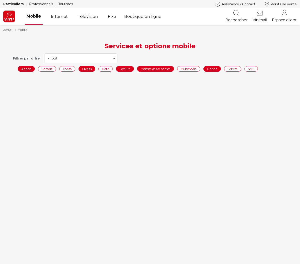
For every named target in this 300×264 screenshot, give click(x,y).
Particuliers (14, 4)
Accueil (8, 30)
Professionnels (41, 4)
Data (105, 69)
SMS (251, 69)
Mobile (33, 16)
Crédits (87, 69)
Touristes (65, 4)
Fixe (112, 16)
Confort (46, 69)
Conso (67, 69)
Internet (59, 16)
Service (233, 69)
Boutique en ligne (142, 16)
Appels (26, 69)
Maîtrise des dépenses (155, 69)
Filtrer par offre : (27, 58)
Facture (125, 69)
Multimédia (189, 69)
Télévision (88, 16)
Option (212, 69)
